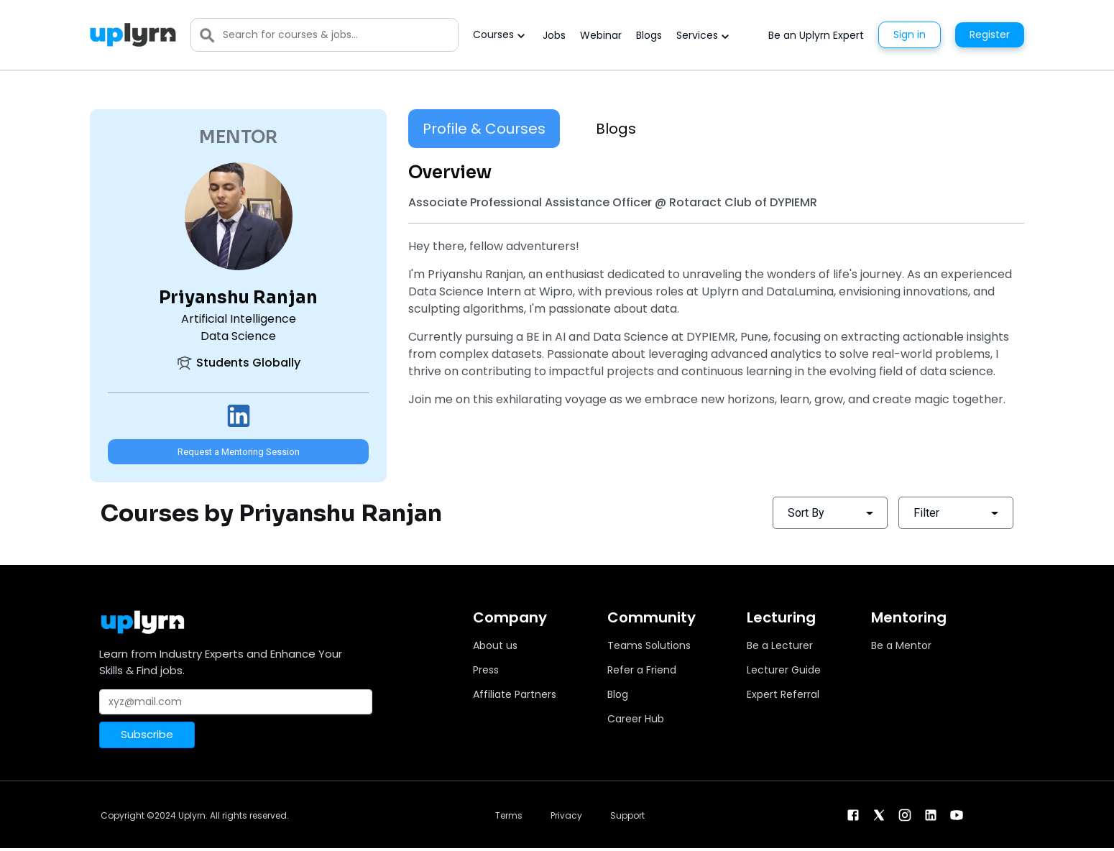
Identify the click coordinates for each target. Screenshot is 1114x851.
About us (495, 645)
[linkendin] (931, 814)
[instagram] (905, 814)
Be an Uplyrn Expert (816, 35)
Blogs (649, 35)
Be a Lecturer (780, 645)
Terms (509, 815)
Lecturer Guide (784, 670)
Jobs (554, 35)
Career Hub (635, 719)
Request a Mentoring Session (239, 451)
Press (486, 670)
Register (990, 34)
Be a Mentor (901, 645)
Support (627, 815)
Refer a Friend (641, 670)
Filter (926, 513)
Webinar (601, 35)
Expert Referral (783, 694)
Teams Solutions (649, 645)
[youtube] (956, 814)
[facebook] (853, 814)
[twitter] (879, 814)
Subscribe (147, 734)
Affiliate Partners (514, 694)
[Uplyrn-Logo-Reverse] (133, 35)
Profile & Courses (484, 129)
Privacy (566, 815)
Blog (617, 694)
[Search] (340, 34)
